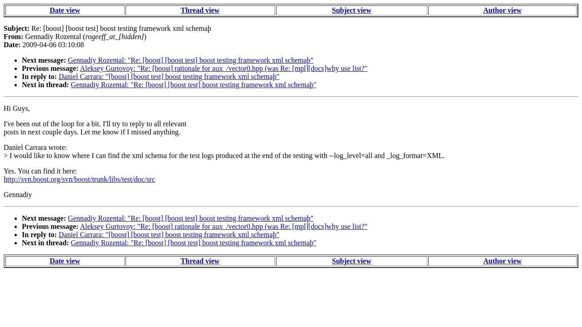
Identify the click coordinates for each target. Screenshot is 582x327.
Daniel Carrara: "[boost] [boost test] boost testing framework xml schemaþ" (169, 76)
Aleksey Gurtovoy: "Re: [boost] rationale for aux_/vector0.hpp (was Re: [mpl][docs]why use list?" (223, 68)
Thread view (200, 10)
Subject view (351, 10)
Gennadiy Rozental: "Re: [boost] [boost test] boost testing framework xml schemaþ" (190, 60)
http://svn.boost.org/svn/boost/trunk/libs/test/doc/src (79, 179)
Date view (65, 10)
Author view (502, 10)
